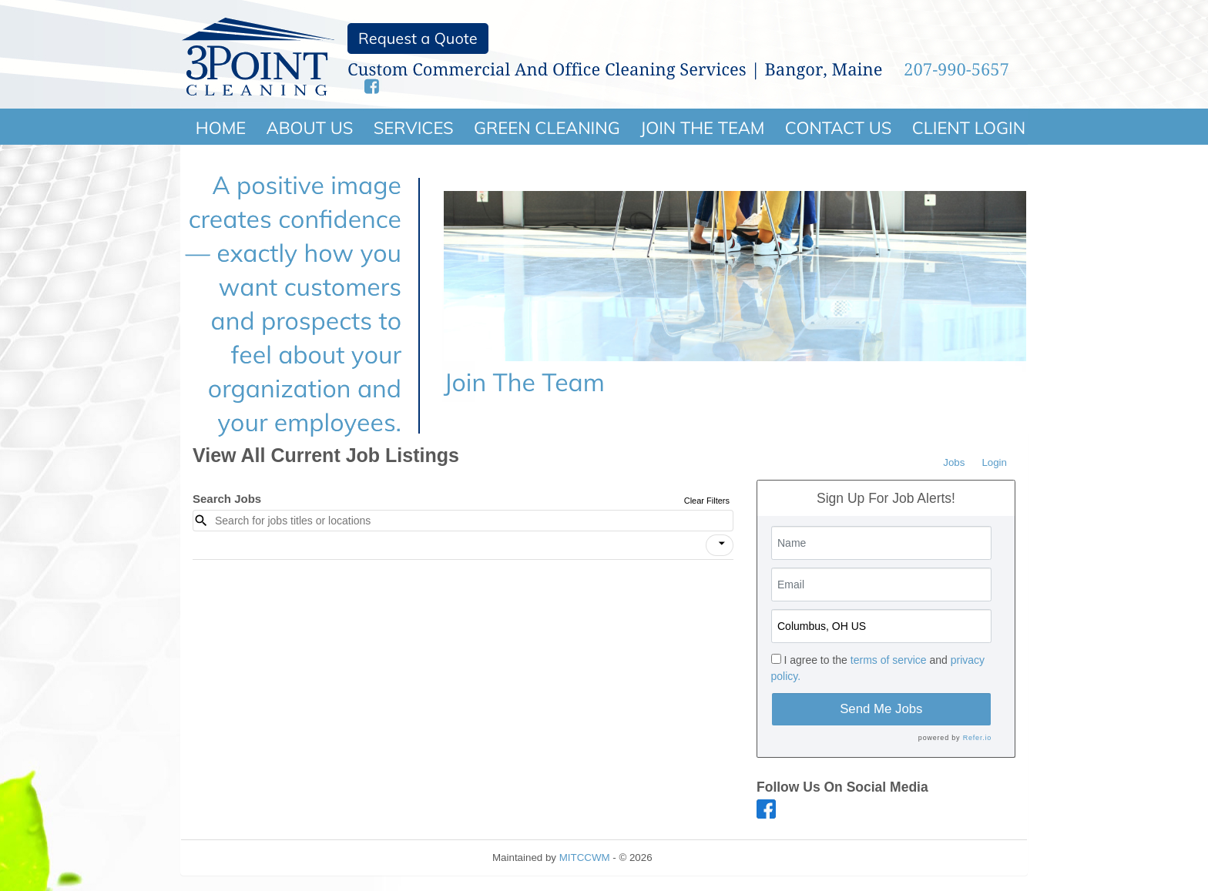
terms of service (889, 660)
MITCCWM (584, 857)
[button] (719, 545)
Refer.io (977, 738)
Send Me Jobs (881, 709)
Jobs (954, 462)
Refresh (698, 857)
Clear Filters (707, 500)
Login (994, 462)
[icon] (722, 543)
